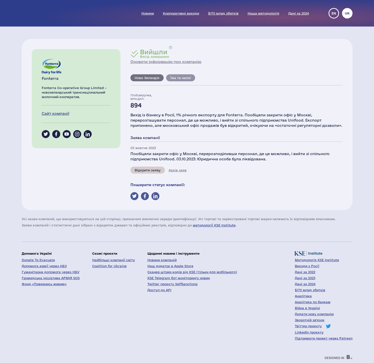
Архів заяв (178, 170)
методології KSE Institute (214, 225)
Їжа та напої (180, 78)
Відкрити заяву (148, 170)
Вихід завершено (154, 53)
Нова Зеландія (147, 78)
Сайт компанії (55, 113)
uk (347, 13)
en (334, 13)
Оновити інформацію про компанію (165, 62)
